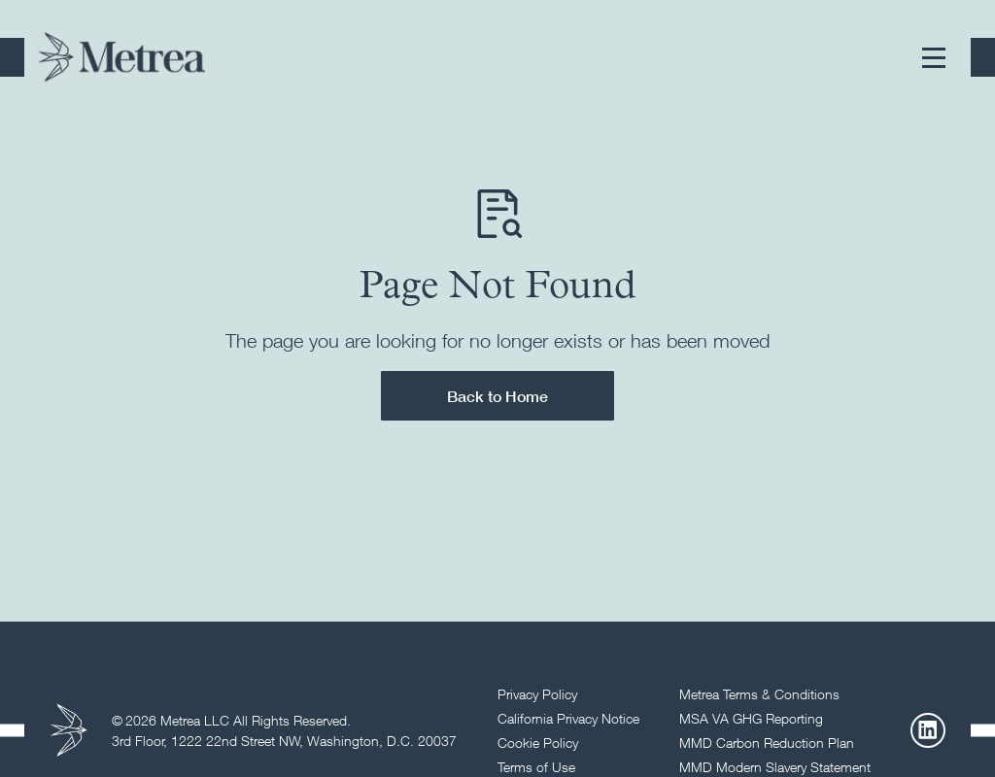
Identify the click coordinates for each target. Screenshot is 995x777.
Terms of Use (536, 767)
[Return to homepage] (121, 57)
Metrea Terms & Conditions (759, 694)
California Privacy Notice (568, 718)
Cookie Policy (538, 742)
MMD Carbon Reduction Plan (766, 742)
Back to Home (497, 396)
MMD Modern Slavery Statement (775, 767)
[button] (933, 57)
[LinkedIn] (927, 730)
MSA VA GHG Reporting (751, 718)
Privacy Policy (537, 694)
